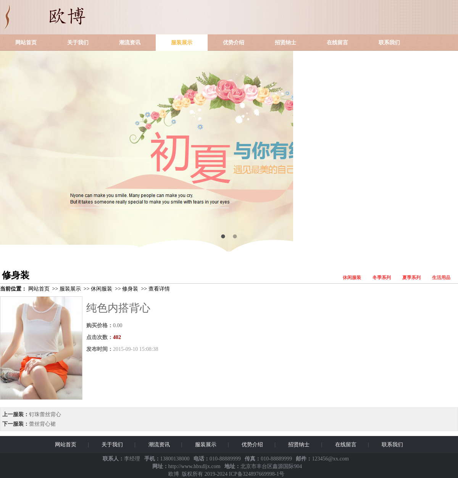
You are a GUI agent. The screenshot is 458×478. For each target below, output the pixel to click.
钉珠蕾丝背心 (45, 414)
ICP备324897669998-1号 (256, 474)
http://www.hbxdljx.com (194, 466)
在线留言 (337, 42)
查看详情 (159, 289)
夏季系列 (411, 277)
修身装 (130, 289)
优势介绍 (233, 42)
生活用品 (441, 277)
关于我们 (78, 42)
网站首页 (26, 42)
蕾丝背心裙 (42, 424)
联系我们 (389, 42)
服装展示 (181, 42)
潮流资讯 (129, 42)
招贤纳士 (285, 42)
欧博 (173, 474)
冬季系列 (382, 277)
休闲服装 (352, 277)
